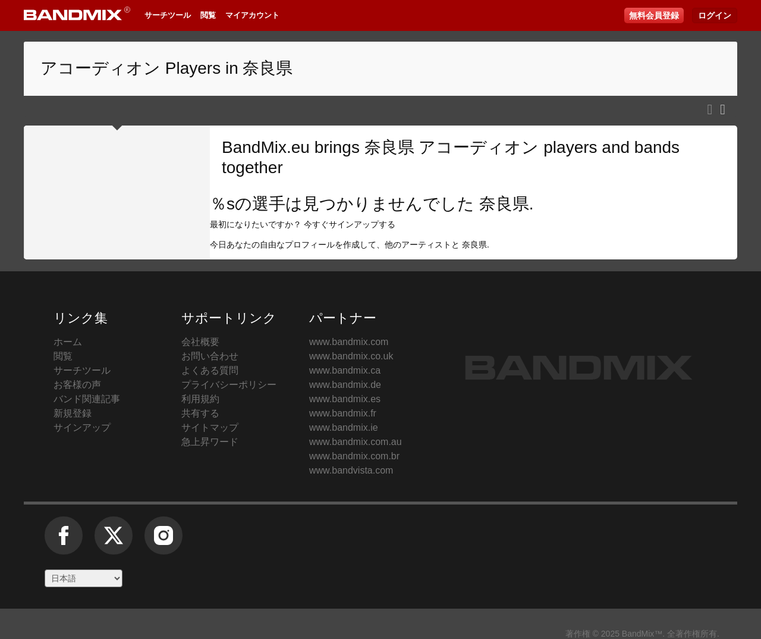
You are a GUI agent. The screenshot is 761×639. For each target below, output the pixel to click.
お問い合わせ (209, 356)
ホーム (68, 342)
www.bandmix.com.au (355, 442)
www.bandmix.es (344, 399)
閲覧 (208, 15)
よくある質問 (209, 370)
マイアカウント (252, 15)
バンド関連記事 (87, 399)
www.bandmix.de (345, 385)
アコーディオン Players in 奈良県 (166, 68)
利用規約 (200, 399)
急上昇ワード (209, 442)
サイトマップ (209, 427)
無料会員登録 (654, 15)
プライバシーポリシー (228, 385)
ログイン (714, 15)
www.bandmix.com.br (354, 456)
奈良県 (504, 204)
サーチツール (167, 15)
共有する (200, 413)
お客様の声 (77, 385)
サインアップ (82, 427)
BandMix (579, 368)
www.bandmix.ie (343, 427)
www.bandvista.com (351, 470)
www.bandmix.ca (344, 370)
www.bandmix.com (348, 342)
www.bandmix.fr (342, 413)
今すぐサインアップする (349, 224)
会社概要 (200, 342)
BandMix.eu (266, 147)
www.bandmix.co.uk (351, 356)
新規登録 (73, 413)
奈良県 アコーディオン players (481, 147)
